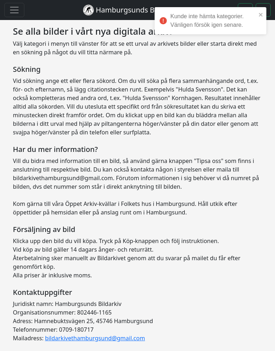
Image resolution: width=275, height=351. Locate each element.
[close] (263, 14)
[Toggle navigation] (14, 10)
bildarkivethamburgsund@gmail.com (95, 338)
